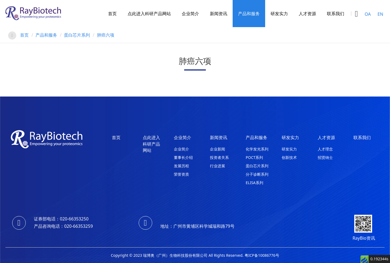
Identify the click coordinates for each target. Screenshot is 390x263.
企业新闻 (217, 149)
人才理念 (325, 149)
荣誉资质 (181, 174)
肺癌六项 (105, 35)
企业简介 (190, 14)
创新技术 (289, 157)
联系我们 (335, 14)
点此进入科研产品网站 (149, 14)
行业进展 (217, 165)
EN (380, 14)
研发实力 (279, 14)
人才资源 (307, 14)
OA (368, 14)
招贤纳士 (325, 157)
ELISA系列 (254, 182)
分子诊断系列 (257, 174)
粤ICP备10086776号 (262, 255)
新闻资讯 (218, 14)
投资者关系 (219, 157)
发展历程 (181, 165)
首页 (112, 14)
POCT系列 (254, 157)
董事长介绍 (183, 157)
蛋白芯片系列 (77, 35)
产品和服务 (249, 14)
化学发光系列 (257, 149)
